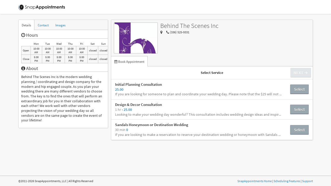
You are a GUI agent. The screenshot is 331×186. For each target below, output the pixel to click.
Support (307, 181)
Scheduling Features (287, 181)
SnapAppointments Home (254, 181)
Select (299, 89)
